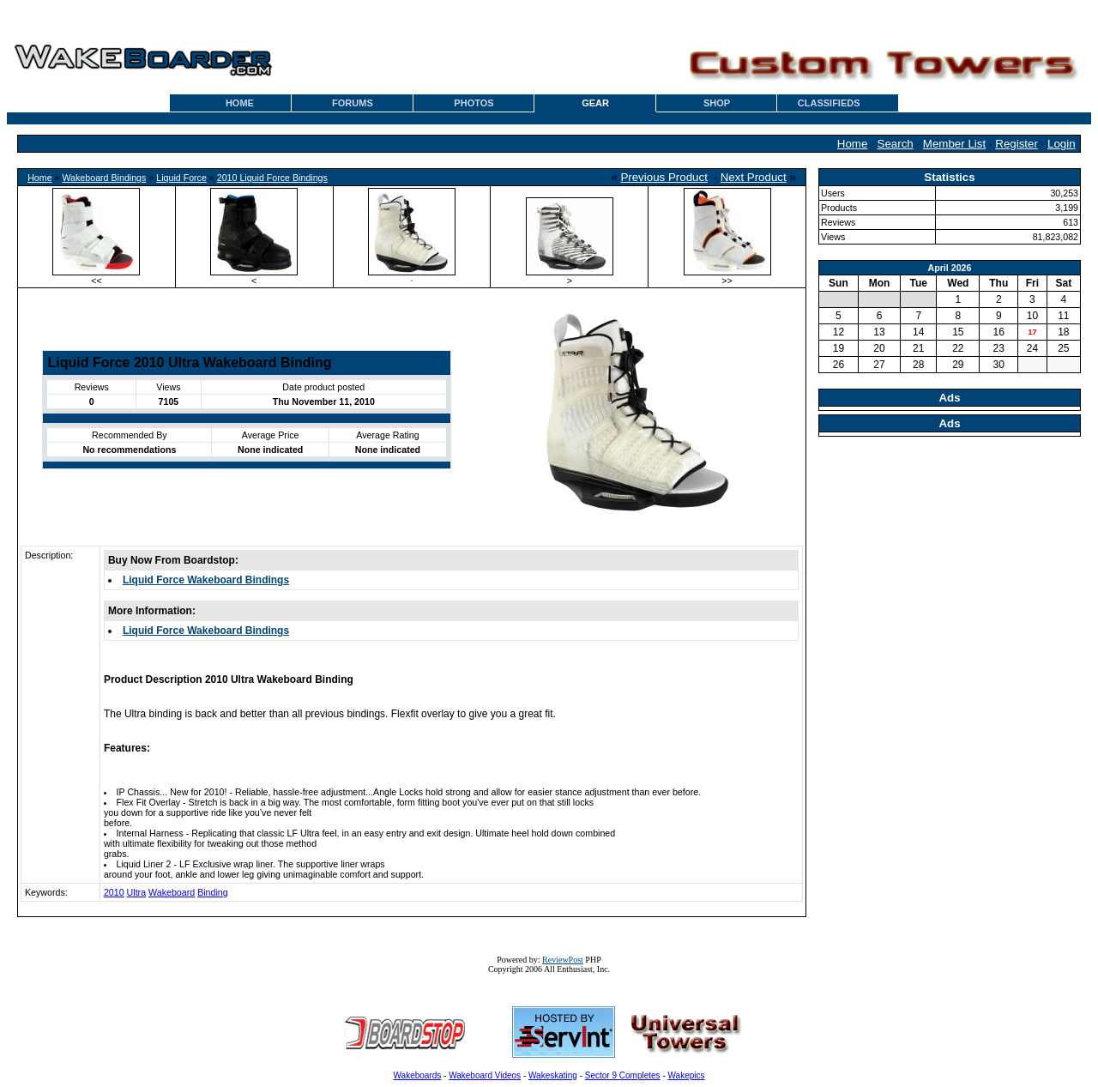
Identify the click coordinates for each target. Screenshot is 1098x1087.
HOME (240, 103)
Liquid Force (181, 177)
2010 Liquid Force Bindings (272, 177)
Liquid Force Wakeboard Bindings (206, 580)
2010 (114, 892)
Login (1061, 143)
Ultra (137, 892)
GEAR (595, 103)
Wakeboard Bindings (104, 177)
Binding (212, 892)
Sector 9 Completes (623, 1075)
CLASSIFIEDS (829, 103)
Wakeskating (552, 1075)
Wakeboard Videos (485, 1075)
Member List (954, 143)
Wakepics (686, 1075)
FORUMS (352, 103)
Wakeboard (171, 892)
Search (896, 143)
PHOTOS (473, 103)
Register (1016, 143)
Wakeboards (418, 1075)
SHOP (716, 103)
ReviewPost (562, 959)
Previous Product (664, 177)
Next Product (754, 177)
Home (852, 143)
